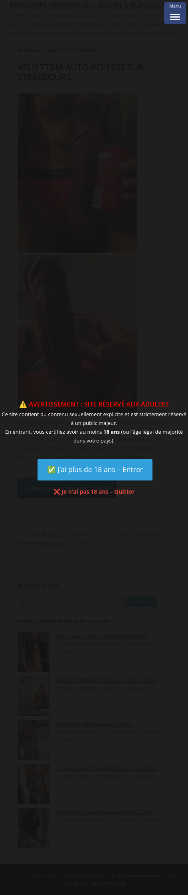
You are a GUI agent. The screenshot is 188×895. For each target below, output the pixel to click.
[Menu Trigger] (175, 13)
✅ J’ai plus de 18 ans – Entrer (95, 469)
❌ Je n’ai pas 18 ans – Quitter (94, 491)
